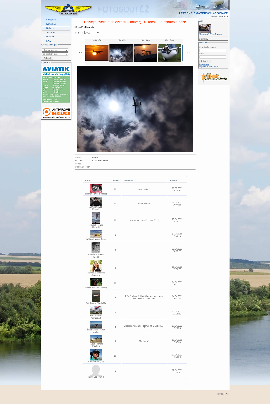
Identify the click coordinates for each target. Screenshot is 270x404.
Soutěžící (50, 32)
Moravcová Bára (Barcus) (210, 34)
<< (81, 52)
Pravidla (50, 36)
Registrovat (204, 64)
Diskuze (50, 28)
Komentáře (51, 24)
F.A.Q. (49, 41)
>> (188, 52)
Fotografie (51, 19)
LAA (226, 394)
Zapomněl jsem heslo (209, 66)
